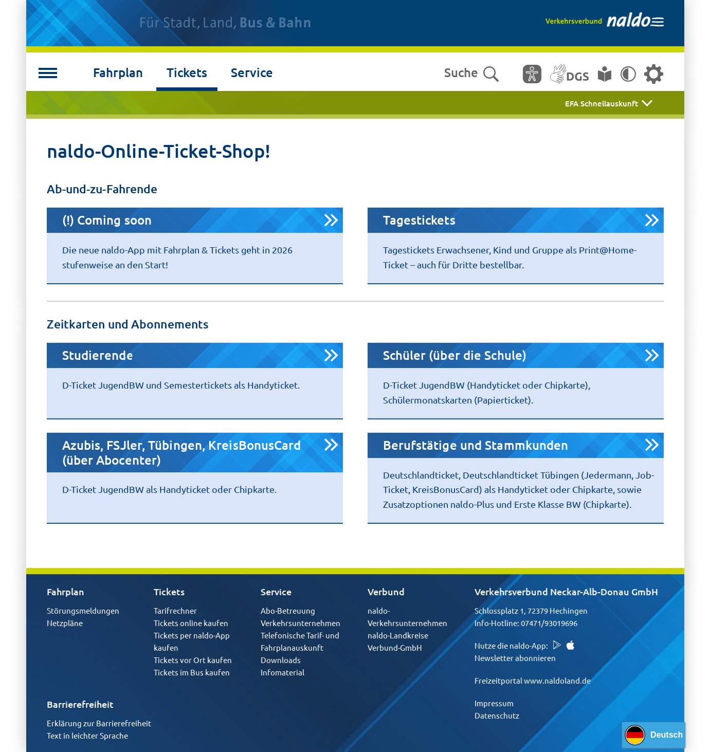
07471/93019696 (549, 623)
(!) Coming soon (107, 220)
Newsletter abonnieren (515, 658)
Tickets (187, 72)
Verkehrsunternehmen (300, 623)
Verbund (386, 591)
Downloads (281, 660)
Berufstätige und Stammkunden (476, 445)
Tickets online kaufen (191, 623)
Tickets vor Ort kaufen (193, 660)
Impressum (494, 703)
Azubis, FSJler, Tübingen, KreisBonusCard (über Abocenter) (181, 452)
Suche (471, 73)
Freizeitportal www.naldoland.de (533, 680)
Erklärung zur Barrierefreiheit (99, 723)
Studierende (98, 355)
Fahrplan (118, 72)
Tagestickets (419, 220)
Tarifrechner (175, 610)
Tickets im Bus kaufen (192, 672)
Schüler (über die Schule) (455, 355)
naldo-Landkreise (398, 635)
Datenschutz (497, 715)
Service (252, 72)
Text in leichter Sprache (87, 735)
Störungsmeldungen (83, 610)
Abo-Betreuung (288, 610)
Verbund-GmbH (395, 647)
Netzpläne (65, 623)
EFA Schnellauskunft (601, 103)
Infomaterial (282, 672)
